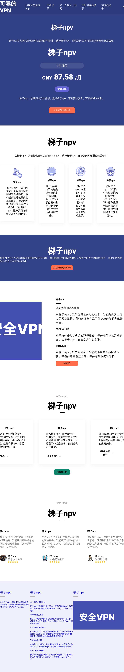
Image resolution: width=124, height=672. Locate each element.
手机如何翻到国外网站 (62, 268)
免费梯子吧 (54, 456)
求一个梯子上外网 (37, 651)
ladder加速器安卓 (36, 615)
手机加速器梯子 (107, 453)
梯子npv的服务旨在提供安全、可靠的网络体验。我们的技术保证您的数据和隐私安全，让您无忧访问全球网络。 (51, 608)
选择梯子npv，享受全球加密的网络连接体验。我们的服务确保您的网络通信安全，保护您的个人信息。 (14, 604)
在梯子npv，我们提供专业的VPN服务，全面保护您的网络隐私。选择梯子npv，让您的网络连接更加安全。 (51, 645)
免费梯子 (67, 363)
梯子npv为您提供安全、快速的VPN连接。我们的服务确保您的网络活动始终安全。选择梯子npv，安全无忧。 (51, 657)
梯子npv (5, 592)
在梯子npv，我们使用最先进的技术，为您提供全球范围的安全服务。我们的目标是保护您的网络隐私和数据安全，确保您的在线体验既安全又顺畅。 (51, 633)
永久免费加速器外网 (62, 110)
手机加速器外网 (36, 640)
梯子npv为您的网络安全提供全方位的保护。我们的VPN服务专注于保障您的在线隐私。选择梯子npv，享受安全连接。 (51, 621)
